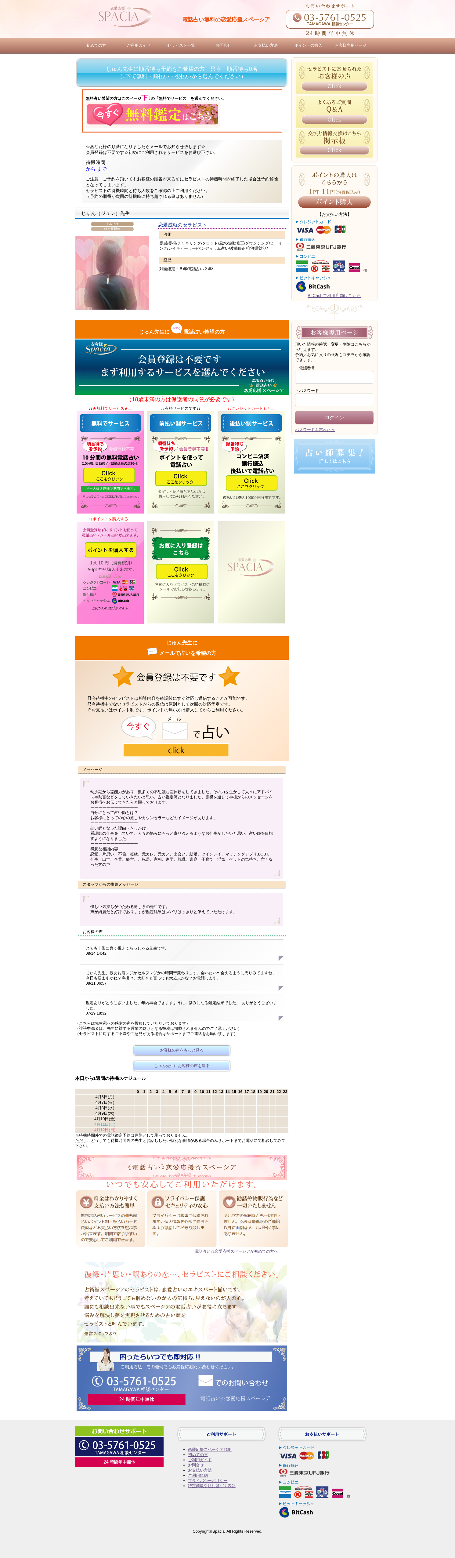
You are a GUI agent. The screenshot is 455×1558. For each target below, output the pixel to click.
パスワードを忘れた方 (315, 429)
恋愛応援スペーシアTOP (210, 1449)
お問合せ (223, 45)
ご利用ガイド (138, 45)
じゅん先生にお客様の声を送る (182, 1065)
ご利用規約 (198, 1475)
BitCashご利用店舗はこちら (334, 295)
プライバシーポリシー (208, 1480)
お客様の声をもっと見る (182, 1050)
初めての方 (96, 45)
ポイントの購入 (308, 45)
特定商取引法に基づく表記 (212, 1486)
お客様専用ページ (351, 45)
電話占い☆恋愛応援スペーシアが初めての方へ (236, 1251)
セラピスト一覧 (181, 45)
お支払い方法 (266, 45)
